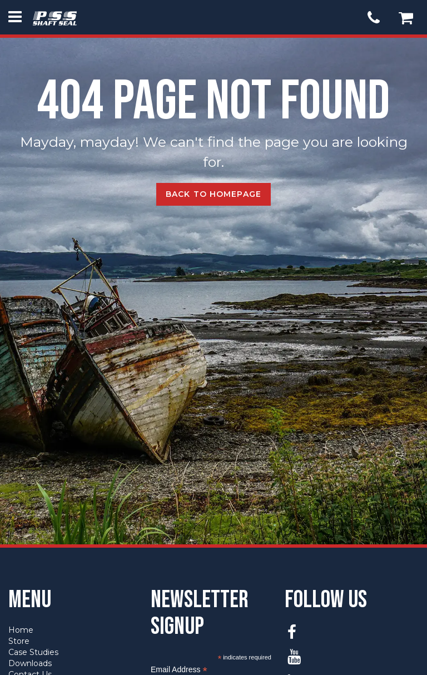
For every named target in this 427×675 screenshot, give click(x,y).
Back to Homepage (213, 194)
